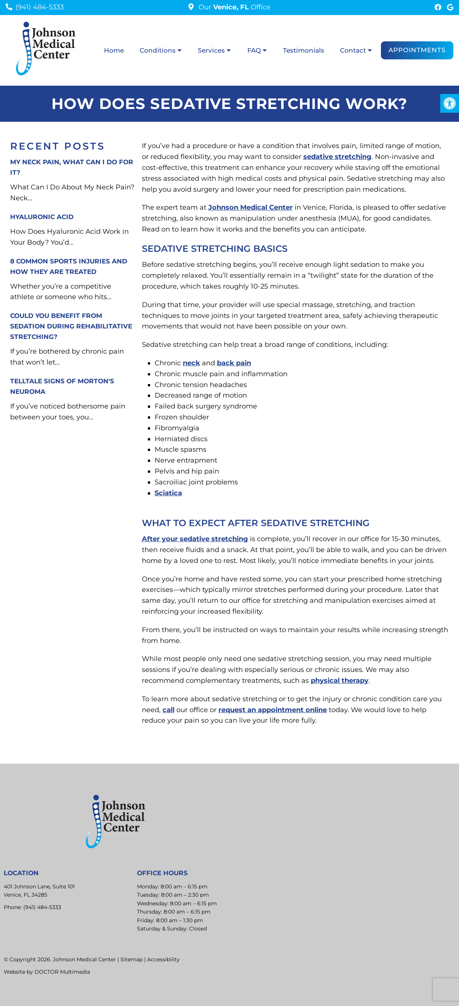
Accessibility (163, 959)
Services (211, 50)
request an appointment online (272, 710)
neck (191, 363)
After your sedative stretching (195, 539)
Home (114, 50)
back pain (234, 363)
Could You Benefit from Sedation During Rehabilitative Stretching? (71, 326)
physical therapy (340, 680)
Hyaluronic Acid (42, 217)
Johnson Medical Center (250, 207)
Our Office (234, 7)
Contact (353, 50)
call (169, 710)
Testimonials (303, 50)
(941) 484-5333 (39, 7)
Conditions (158, 50)
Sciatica (168, 493)
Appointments (417, 50)
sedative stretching (337, 157)
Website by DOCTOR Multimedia (47, 971)
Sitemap (131, 959)
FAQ (254, 50)
